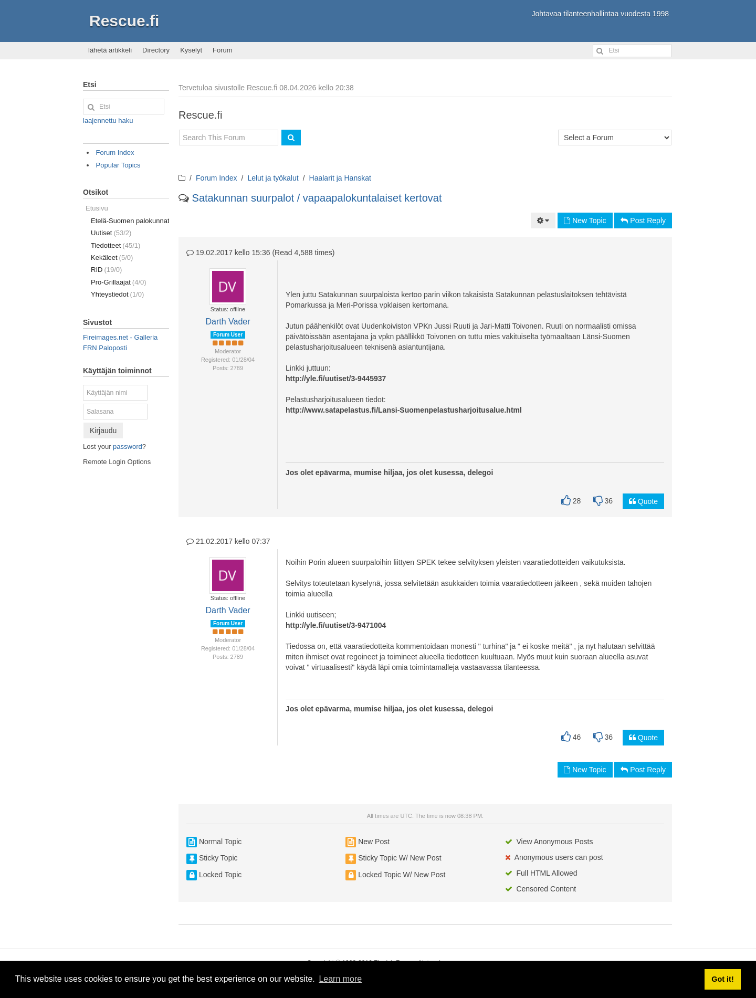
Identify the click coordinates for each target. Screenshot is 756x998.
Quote (643, 501)
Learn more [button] (340, 978)
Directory (156, 50)
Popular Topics (118, 165)
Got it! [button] (722, 979)
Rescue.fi (124, 20)
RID (106, 270)
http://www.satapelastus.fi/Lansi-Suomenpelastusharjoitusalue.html (404, 410)
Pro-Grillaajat (118, 282)
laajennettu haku (108, 120)
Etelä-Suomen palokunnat (130, 221)
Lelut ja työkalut (272, 178)
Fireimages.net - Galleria (120, 337)
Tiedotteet (115, 245)
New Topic (585, 220)
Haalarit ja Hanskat (340, 178)
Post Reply (643, 220)
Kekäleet (112, 257)
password (127, 446)
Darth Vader (227, 321)
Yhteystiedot (117, 294)
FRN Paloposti (105, 348)
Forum (223, 50)
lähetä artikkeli (110, 50)
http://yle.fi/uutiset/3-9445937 (336, 378)
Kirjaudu (103, 430)
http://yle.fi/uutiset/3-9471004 (336, 625)
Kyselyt (191, 50)
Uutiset (111, 233)
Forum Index (216, 178)
